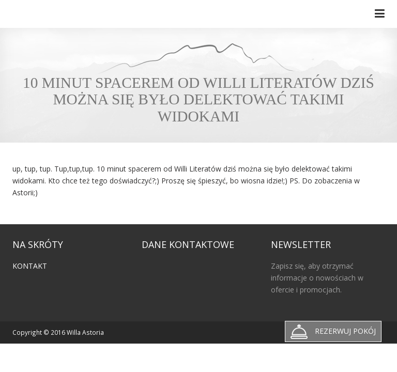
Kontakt (29, 266)
